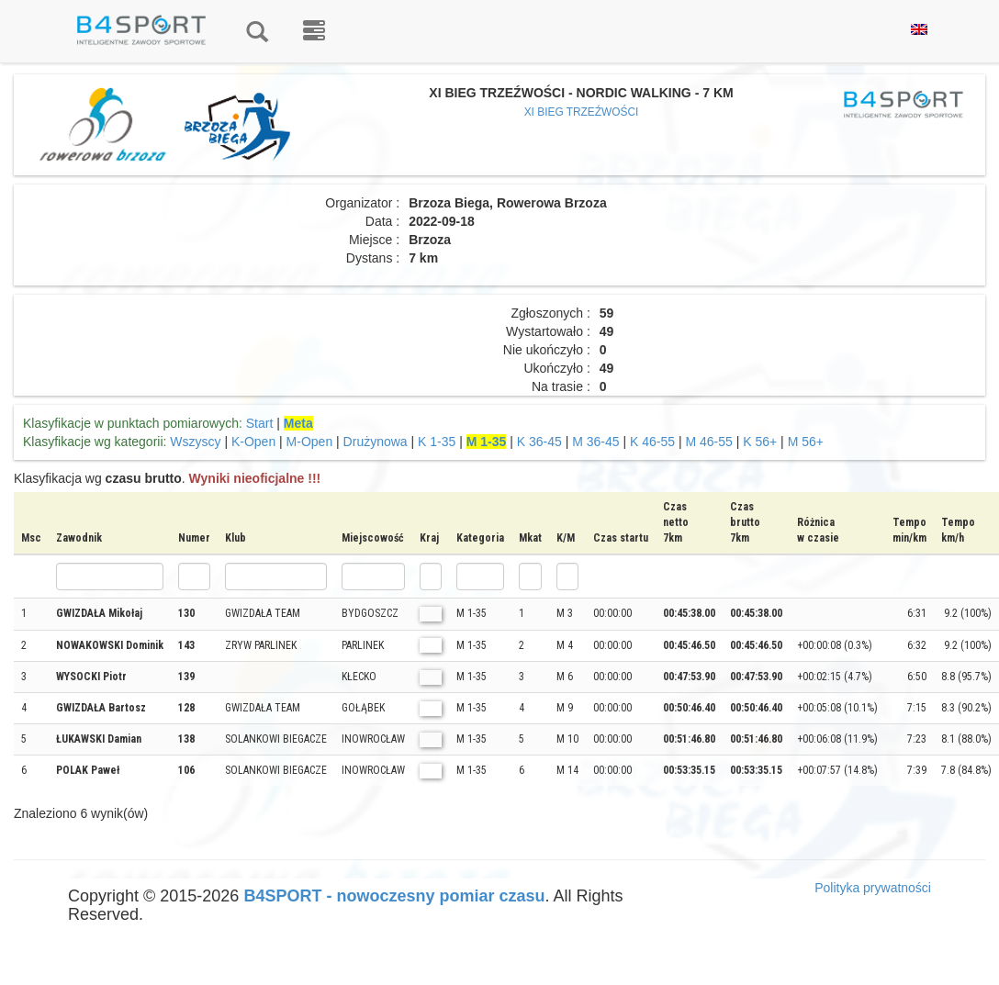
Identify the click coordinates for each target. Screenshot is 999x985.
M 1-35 (486, 441)
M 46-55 (708, 441)
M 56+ (806, 441)
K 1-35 (436, 441)
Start (260, 423)
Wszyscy (195, 441)
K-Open (253, 441)
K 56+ (760, 441)
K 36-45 (539, 441)
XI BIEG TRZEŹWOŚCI (581, 112)
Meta (298, 423)
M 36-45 (595, 441)
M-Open (309, 441)
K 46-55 (652, 441)
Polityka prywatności (872, 887)
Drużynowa (375, 441)
